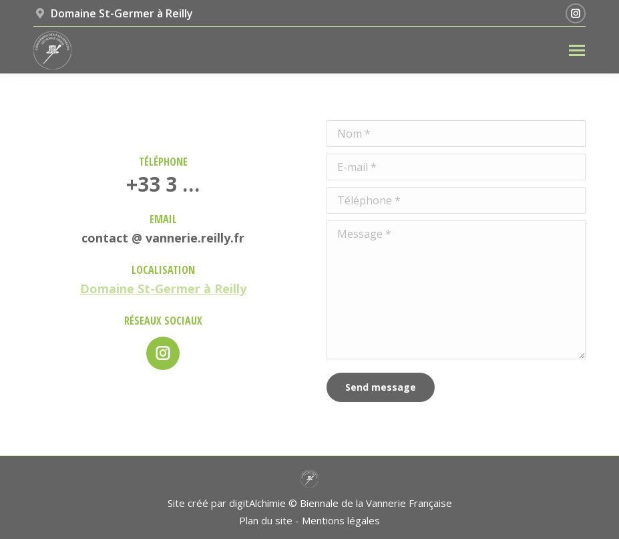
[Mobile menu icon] (577, 50)
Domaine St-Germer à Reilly (163, 289)
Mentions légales (341, 520)
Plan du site (265, 520)
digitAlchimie (257, 503)
